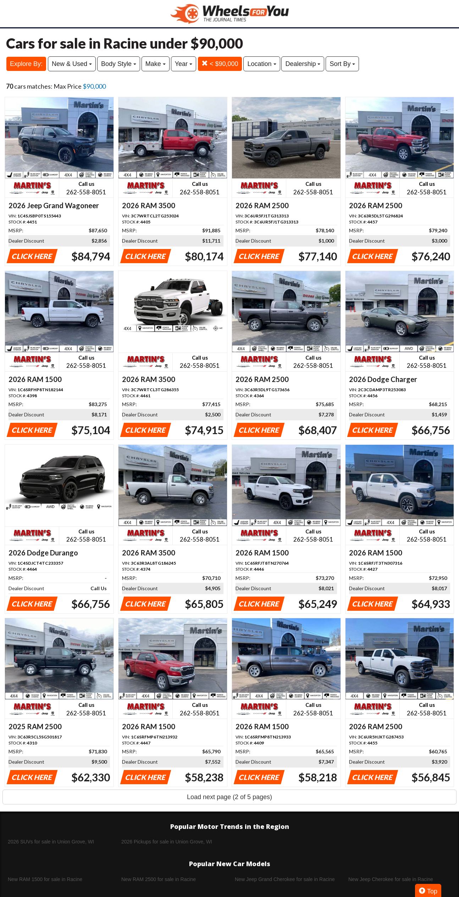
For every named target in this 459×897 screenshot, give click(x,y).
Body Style (118, 63)
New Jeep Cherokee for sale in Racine (390, 879)
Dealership (302, 63)
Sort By (342, 63)
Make (155, 63)
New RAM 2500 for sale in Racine (158, 879)
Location (261, 63)
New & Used (72, 63)
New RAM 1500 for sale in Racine (45, 879)
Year (183, 63)
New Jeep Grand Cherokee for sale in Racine (285, 879)
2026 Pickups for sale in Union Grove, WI (166, 842)
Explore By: (26, 63)
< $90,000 (219, 63)
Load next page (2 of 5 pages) (229, 797)
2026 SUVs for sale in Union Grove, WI (51, 842)
